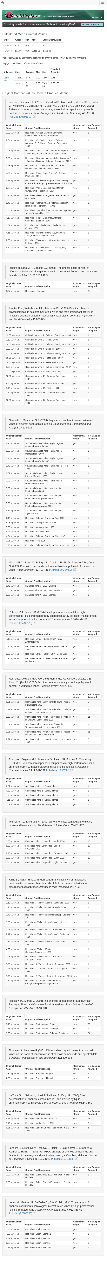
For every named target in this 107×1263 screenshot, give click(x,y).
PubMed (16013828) (64, 1158)
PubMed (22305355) (22, 1213)
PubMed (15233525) (22, 623)
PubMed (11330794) (59, 770)
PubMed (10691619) (22, 116)
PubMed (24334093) (62, 569)
